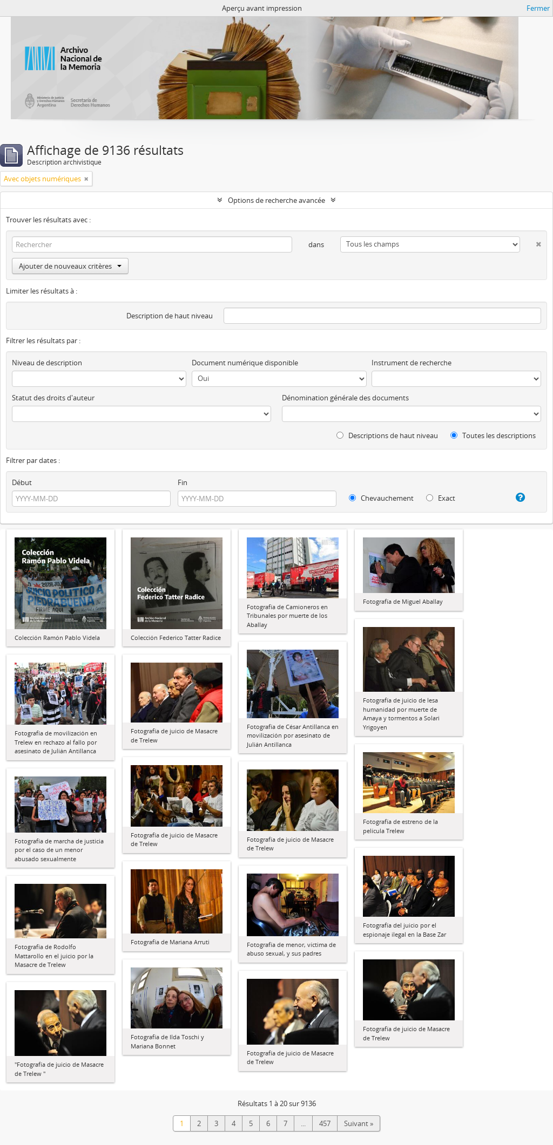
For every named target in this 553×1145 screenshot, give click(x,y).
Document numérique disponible (245, 362)
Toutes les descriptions (493, 435)
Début (22, 482)
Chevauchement (381, 498)
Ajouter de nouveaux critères (70, 266)
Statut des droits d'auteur (53, 398)
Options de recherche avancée (276, 200)
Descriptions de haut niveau (387, 435)
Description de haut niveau (169, 316)
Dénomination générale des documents (345, 398)
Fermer (538, 8)
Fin (182, 482)
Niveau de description (47, 362)
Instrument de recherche (411, 362)
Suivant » (358, 1123)
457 (325, 1123)
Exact (440, 498)
